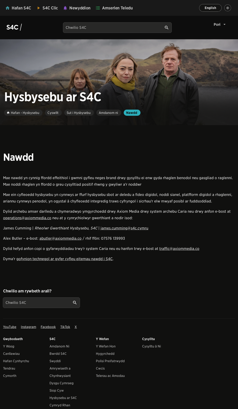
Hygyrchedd (105, 354)
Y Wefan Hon (106, 346)
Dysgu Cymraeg (61, 383)
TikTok (65, 327)
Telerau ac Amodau (110, 376)
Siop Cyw (56, 390)
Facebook (48, 327)
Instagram (28, 327)
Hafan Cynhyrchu (16, 361)
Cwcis (100, 368)
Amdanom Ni (59, 346)
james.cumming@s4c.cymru (124, 228)
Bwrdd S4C (58, 354)
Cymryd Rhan (59, 405)
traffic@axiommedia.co (179, 248)
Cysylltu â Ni (151, 346)
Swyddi (55, 361)
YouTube (9, 327)
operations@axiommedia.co (27, 218)
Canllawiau (11, 354)
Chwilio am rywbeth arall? (27, 291)
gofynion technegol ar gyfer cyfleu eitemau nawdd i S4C (64, 259)
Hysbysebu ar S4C (63, 398)
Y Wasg (8, 346)
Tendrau (9, 368)
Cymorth (9, 376)
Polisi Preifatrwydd (110, 361)
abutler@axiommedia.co (60, 238)
